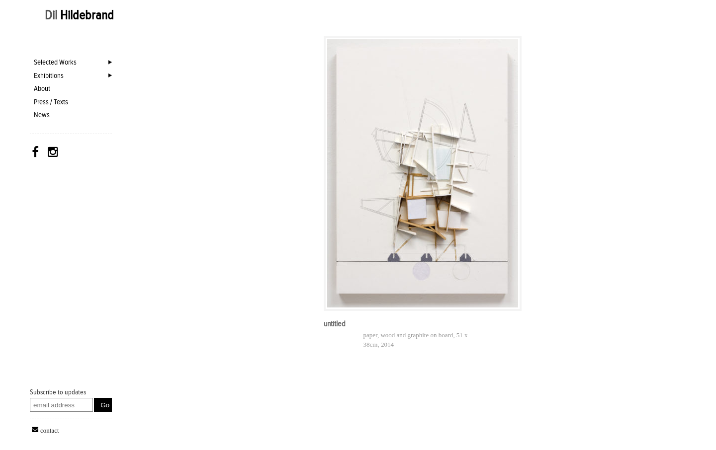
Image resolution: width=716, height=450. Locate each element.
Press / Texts (51, 102)
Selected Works (55, 62)
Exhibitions (49, 75)
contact (49, 430)
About (42, 88)
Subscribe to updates (58, 392)
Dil (79, 15)
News (42, 115)
